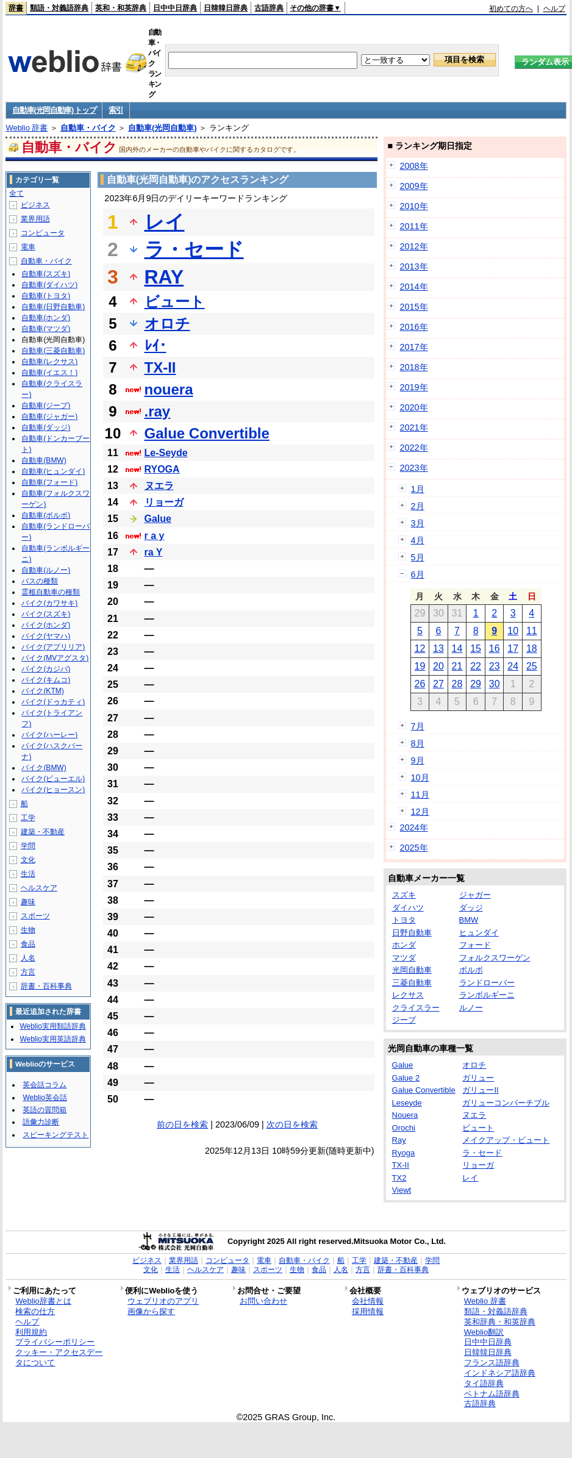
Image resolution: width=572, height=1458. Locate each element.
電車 (28, 247)
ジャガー (475, 894)
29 (475, 684)
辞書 (16, 8)
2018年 (414, 367)
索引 (116, 110)
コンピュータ (43, 233)
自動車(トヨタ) (45, 295)
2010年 (414, 206)
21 (457, 666)
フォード (475, 944)
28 (457, 684)
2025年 (414, 847)
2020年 (414, 407)
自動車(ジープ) (45, 405)
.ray (158, 411)
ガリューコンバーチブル (505, 1102)
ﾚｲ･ (155, 345)
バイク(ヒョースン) (53, 789)
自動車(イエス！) (49, 372)
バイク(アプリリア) (53, 647)
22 (475, 666)
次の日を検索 (292, 1124)
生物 (28, 930)
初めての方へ (511, 8)
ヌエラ (159, 486)
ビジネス (35, 205)
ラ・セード (194, 249)
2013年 (414, 266)
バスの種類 (39, 581)
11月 (420, 794)
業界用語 (35, 219)
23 (494, 666)
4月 (417, 540)
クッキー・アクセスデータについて (58, 1357)
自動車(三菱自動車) (53, 350)
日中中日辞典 (175, 8)
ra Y (154, 552)
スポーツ (35, 916)
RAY (164, 277)
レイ (165, 222)
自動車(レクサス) (49, 361)
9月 (417, 760)
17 (512, 648)
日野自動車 (412, 932)
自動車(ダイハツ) (49, 285)
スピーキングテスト (55, 1135)
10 (512, 631)
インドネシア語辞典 (499, 1373)
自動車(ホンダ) (45, 317)
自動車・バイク (88, 127)
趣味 (28, 902)
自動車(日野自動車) (53, 306)
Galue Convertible (207, 433)
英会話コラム (44, 1085)
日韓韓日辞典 (226, 8)
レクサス (408, 994)
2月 (417, 506)
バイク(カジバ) (45, 669)
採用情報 (368, 1311)
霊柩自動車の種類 (50, 592)
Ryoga (403, 1152)
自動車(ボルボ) (45, 515)
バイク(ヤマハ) (45, 636)
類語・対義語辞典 (59, 8)
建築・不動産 (43, 831)
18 (531, 648)
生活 (28, 874)
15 (475, 648)
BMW (469, 919)
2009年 (414, 186)
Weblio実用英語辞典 (52, 1039)
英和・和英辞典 (120, 8)
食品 (28, 944)
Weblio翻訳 (484, 1332)
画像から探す (151, 1311)
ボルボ (471, 969)
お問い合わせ (263, 1301)
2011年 (414, 226)
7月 (417, 726)
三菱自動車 (412, 982)
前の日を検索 (182, 1124)
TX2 (399, 1177)
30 (494, 684)
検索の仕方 (35, 1311)
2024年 (414, 827)
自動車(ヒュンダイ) (53, 471)
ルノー (471, 1007)
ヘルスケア (39, 888)
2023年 (414, 468)
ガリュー (478, 1077)
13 (438, 648)
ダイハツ (408, 907)
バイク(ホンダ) (45, 625)
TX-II (160, 367)
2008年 (414, 166)
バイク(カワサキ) (49, 603)
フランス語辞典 (492, 1362)
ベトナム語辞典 (492, 1393)
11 (531, 631)
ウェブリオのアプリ (163, 1301)
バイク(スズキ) (45, 614)
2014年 (414, 286)
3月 (417, 523)
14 (457, 648)
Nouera (405, 1115)
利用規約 (31, 1332)
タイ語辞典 (484, 1383)
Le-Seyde (166, 453)
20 (438, 666)
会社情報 (368, 1301)
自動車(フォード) (49, 482)
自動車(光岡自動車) (162, 127)
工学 (28, 817)
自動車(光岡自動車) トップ (54, 110)
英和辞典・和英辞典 (499, 1321)
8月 (417, 743)
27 (438, 684)
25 (531, 666)
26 (419, 684)
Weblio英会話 (44, 1097)
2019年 (414, 387)
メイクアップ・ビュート (505, 1140)
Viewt (402, 1190)
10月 (420, 777)
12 (419, 648)
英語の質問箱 (44, 1110)
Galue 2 (406, 1077)
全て (16, 193)
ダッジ (471, 907)
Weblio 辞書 (26, 127)
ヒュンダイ (479, 932)
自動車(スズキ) (45, 274)
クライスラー (416, 1007)
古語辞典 (269, 8)
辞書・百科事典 (46, 986)
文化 (28, 860)
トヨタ (404, 919)
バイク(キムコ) (45, 680)
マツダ (404, 957)
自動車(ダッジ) (45, 427)
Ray (399, 1140)
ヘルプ (554, 8)
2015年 (414, 307)
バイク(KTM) (42, 691)
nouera (169, 389)
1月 (417, 489)
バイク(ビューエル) (53, 778)
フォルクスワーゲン (495, 957)
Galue (158, 518)
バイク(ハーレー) (49, 735)
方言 (28, 972)
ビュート (175, 301)
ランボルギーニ (487, 994)
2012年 (414, 246)
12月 (420, 812)
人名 (28, 958)
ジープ (404, 1019)
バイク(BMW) (43, 767)
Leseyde (407, 1102)
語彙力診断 (41, 1122)
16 (494, 648)
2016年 (414, 327)
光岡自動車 (412, 969)
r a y (155, 536)
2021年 (414, 427)
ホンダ (404, 944)
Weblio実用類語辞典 (52, 1026)
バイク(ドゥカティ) (53, 702)
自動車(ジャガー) (49, 416)
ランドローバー (487, 982)
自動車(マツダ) (45, 328)
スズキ (404, 894)
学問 (28, 846)
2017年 (414, 347)
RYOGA (162, 469)
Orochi (403, 1127)
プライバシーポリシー (55, 1341)
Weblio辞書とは (43, 1301)
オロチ (167, 323)
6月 (417, 574)
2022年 (414, 447)
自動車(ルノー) (45, 570)
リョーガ (164, 502)
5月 (417, 557)
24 (512, 666)
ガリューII (480, 1090)
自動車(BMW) (43, 460)
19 (419, 666)
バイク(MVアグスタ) (54, 658)
